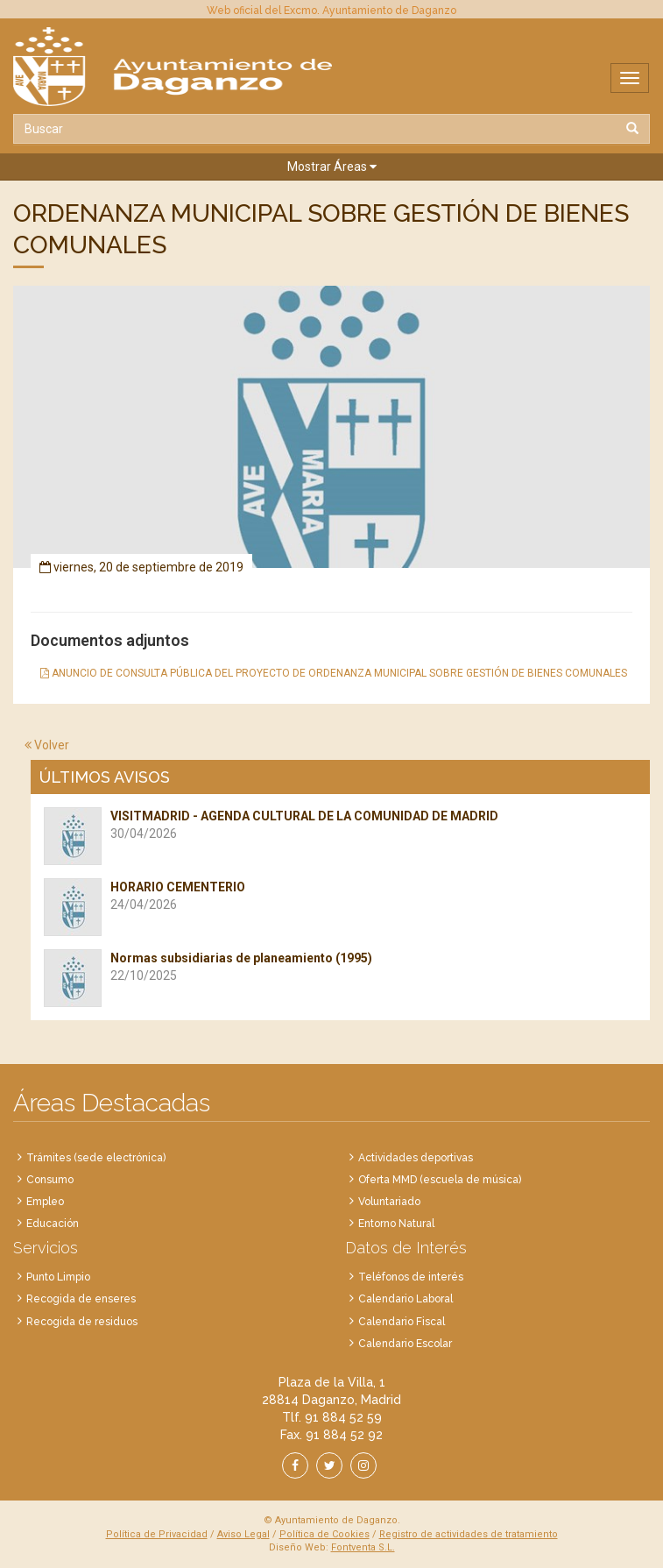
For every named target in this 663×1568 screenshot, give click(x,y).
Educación (52, 1223)
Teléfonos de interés (410, 1277)
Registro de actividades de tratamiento (468, 1534)
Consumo (50, 1180)
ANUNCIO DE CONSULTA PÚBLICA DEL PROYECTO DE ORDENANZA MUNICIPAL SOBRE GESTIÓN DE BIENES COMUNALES (333, 673)
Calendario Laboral (405, 1299)
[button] (331, 167)
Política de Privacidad (157, 1534)
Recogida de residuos (82, 1322)
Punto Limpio (58, 1277)
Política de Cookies (324, 1534)
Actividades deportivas (415, 1158)
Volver (47, 745)
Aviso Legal (243, 1534)
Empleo (45, 1202)
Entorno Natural (396, 1223)
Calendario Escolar (405, 1343)
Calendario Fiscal (401, 1322)
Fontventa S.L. (363, 1547)
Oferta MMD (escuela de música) (439, 1180)
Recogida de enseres (81, 1299)
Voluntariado (389, 1202)
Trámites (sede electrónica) (96, 1158)
